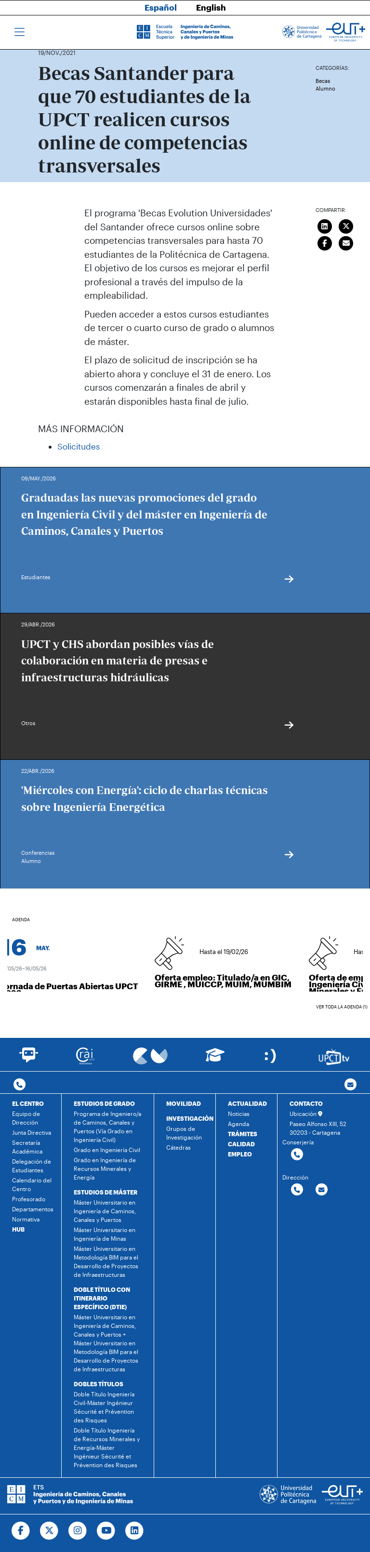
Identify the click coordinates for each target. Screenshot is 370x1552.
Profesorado (28, 1198)
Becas (323, 81)
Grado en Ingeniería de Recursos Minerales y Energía (105, 1168)
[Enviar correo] (346, 242)
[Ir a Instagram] (78, 1530)
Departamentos (32, 1209)
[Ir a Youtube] (106, 1530)
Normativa (26, 1219)
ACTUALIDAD (247, 1103)
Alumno (325, 88)
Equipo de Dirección (26, 1118)
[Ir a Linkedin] (134, 1530)
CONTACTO (306, 1103)
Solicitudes (78, 446)
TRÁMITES (242, 1133)
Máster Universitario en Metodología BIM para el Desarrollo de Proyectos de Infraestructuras (106, 1261)
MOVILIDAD (183, 1103)
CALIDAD (241, 1144)
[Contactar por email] (321, 1189)
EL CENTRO (28, 1103)
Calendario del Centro (32, 1184)
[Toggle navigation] (19, 32)
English (211, 7)
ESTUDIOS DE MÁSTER (105, 1192)
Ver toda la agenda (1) (342, 1006)
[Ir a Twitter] (49, 1530)
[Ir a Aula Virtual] (215, 1059)
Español (161, 7)
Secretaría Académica (27, 1146)
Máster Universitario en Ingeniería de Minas (104, 1234)
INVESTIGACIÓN (189, 1118)
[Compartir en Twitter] (346, 225)
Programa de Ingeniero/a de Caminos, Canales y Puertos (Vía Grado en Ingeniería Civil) (107, 1126)
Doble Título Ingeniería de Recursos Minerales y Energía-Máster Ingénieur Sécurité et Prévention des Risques (107, 1447)
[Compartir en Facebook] (325, 242)
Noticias (239, 1113)
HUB (18, 1229)
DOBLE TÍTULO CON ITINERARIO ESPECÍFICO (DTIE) (102, 1298)
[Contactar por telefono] (19, 1084)
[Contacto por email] (350, 1084)
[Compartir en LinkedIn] (325, 225)
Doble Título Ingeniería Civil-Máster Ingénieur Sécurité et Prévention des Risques (104, 1407)
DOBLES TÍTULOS (98, 1383)
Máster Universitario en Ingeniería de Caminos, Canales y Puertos (105, 1211)
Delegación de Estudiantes (31, 1165)
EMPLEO (240, 1154)
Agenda (238, 1123)
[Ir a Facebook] (21, 1530)
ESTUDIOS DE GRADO (104, 1103)
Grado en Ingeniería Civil (107, 1149)
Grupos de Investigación (184, 1133)
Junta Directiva (31, 1132)
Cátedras (178, 1147)
